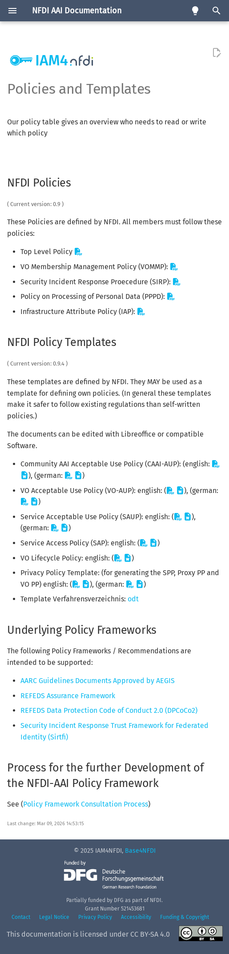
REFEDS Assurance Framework (67, 696)
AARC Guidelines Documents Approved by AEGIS (97, 680)
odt (133, 599)
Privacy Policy (95, 917)
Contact (21, 917)
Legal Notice (54, 917)
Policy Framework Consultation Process (85, 804)
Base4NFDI (140, 851)
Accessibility (136, 917)
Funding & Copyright (184, 917)
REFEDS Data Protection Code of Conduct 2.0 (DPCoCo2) (108, 710)
